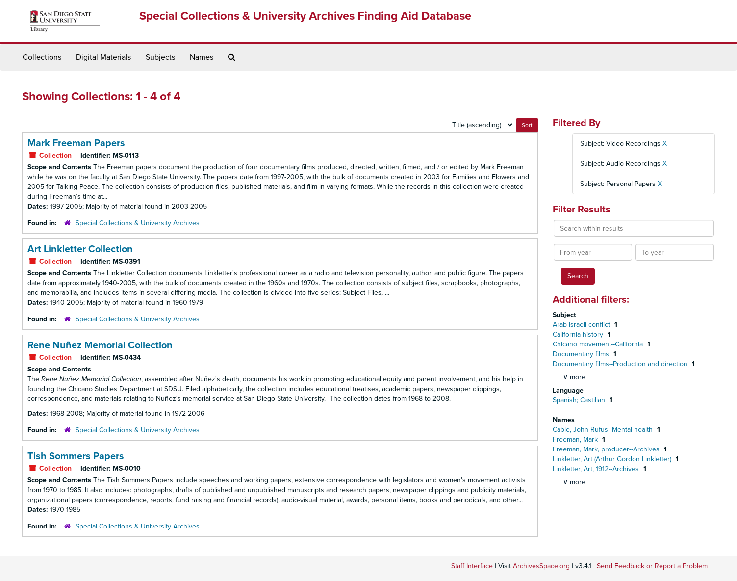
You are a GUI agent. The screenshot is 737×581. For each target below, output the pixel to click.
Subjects (160, 57)
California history (579, 334)
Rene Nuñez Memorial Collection (100, 345)
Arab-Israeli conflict (582, 324)
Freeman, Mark (576, 439)
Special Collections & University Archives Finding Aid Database (305, 16)
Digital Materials (103, 57)
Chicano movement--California (599, 344)
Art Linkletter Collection (80, 249)
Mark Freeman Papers (76, 143)
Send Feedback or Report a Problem (652, 566)
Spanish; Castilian (580, 400)
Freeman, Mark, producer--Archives (607, 449)
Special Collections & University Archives (138, 223)
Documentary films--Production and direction (621, 364)
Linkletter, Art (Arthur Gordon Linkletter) (613, 459)
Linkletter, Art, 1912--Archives (597, 469)
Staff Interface (472, 566)
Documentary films (582, 354)
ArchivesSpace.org (541, 566)
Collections (42, 57)
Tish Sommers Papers (75, 456)
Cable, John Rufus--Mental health (604, 429)
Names (201, 57)
